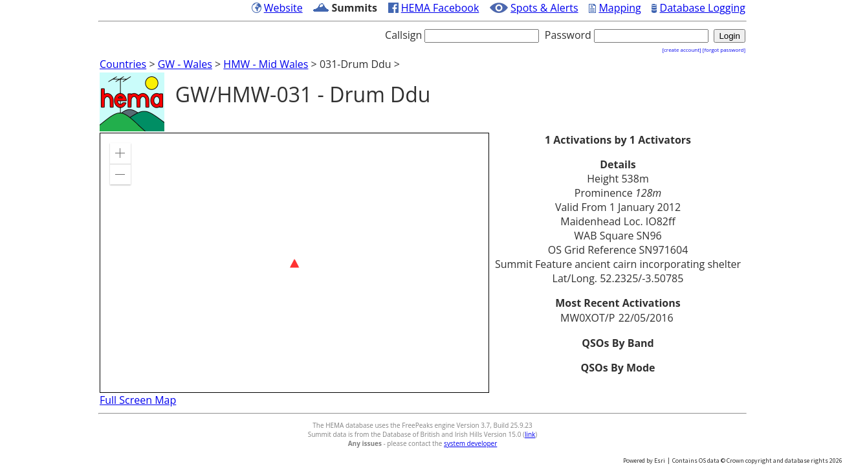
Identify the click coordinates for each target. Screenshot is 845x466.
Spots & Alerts (544, 8)
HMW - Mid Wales (265, 64)
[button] (120, 153)
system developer (470, 443)
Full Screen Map (138, 400)
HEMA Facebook (440, 8)
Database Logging (702, 8)
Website (283, 8)
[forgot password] (724, 49)
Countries (123, 64)
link (530, 434)
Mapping (619, 8)
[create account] (681, 49)
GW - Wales (185, 64)
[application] (294, 262)
